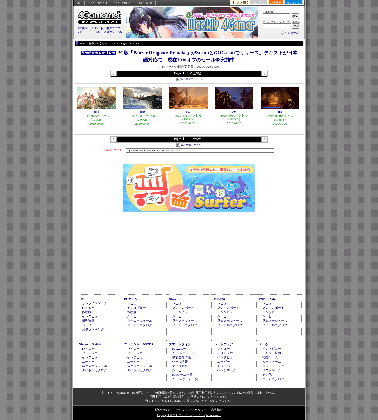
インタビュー (91, 316)
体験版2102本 (112, 32)
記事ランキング (93, 329)
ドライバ (223, 366)
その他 (267, 374)
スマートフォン (180, 344)
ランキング (293, 2)
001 (96, 112)
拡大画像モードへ (191, 79)
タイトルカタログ (139, 325)
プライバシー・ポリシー (190, 410)
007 (279, 112)
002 (142, 112)
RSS (78, 2)
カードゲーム (271, 361)
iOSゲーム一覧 (182, 374)
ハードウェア (223, 344)
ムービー (88, 325)
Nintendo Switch (90, 344)
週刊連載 (88, 320)
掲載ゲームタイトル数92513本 (99, 28)
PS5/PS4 (219, 299)
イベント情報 (271, 353)
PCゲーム (130, 299)
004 (234, 111)
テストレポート (228, 353)
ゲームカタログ (273, 379)
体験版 (86, 312)
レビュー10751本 (88, 32)
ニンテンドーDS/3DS (138, 344)
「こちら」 (212, 396)
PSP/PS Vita (267, 299)
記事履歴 (275, 2)
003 (188, 111)
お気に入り (258, 2)
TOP (82, 299)
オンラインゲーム (94, 303)
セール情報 (180, 361)
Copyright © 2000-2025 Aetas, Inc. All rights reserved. (189, 415)
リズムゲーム (271, 370)
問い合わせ (145, 2)
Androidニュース (183, 353)
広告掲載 (217, 410)
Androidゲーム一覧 (185, 379)
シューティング (273, 366)
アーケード (267, 344)
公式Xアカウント (98, 2)
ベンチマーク (226, 370)
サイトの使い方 (123, 2)
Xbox (172, 299)
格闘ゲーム (270, 357)
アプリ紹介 (180, 366)
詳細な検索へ (293, 32)
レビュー (88, 307)
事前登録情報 (181, 357)
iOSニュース (180, 348)
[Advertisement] (189, 252)
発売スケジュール (139, 320)
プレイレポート (183, 307)
